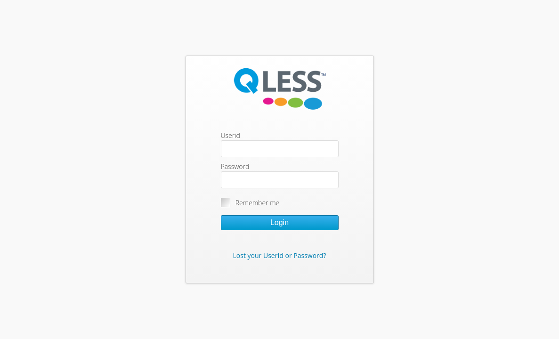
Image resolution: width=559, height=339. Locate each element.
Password (235, 166)
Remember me (257, 202)
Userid (230, 135)
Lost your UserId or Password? (279, 255)
